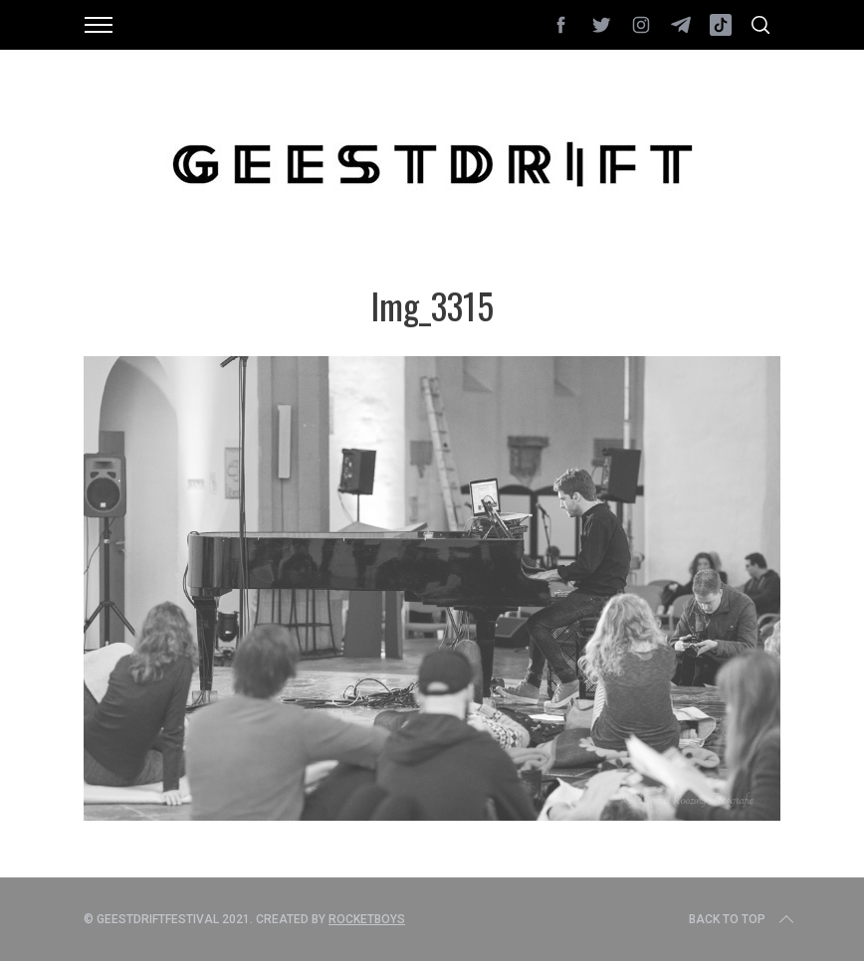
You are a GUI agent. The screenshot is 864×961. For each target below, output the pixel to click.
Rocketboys (366, 919)
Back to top (743, 919)
